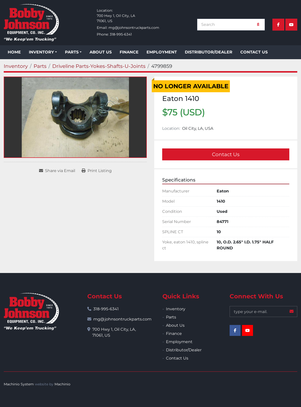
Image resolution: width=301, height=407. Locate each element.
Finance (129, 52)
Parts (72, 52)
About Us (101, 52)
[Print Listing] (96, 171)
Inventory (41, 52)
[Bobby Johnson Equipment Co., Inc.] (31, 311)
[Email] (264, 311)
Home (14, 52)
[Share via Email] (57, 171)
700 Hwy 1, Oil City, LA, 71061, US (114, 332)
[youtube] (291, 25)
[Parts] (40, 66)
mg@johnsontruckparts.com (133, 27)
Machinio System (19, 384)
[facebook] (278, 25)
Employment (162, 52)
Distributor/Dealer (208, 52)
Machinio (62, 384)
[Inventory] (16, 66)
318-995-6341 (121, 34)
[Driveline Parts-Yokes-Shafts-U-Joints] (99, 66)
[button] (43, 52)
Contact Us (254, 52)
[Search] (228, 24)
